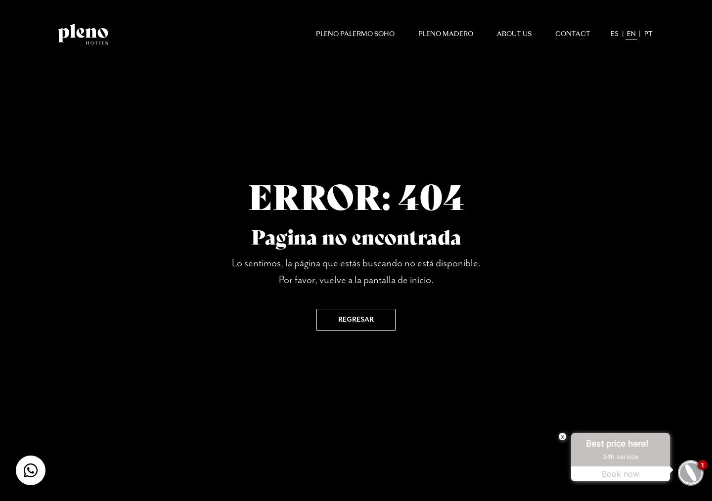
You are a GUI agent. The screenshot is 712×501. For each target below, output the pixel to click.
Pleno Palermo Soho (355, 34)
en (631, 34)
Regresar (356, 320)
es (615, 34)
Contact (572, 34)
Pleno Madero (445, 34)
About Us (514, 34)
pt (648, 34)
